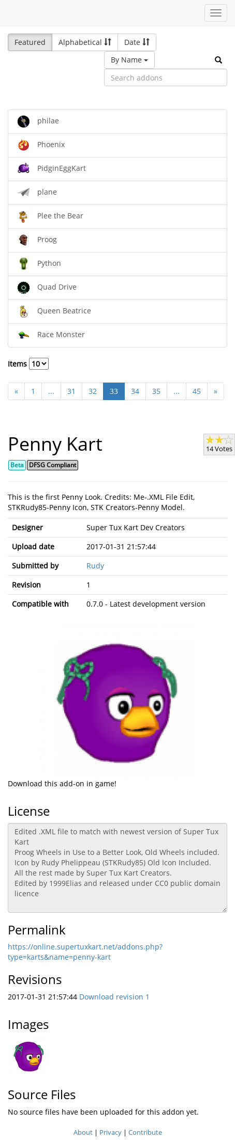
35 (156, 391)
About (83, 1132)
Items (28, 364)
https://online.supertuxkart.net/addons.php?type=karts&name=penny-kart (85, 952)
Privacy (110, 1132)
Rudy (95, 565)
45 (197, 391)
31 (71, 391)
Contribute (145, 1132)
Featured (30, 42)
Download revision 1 (114, 997)
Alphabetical (84, 42)
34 (135, 391)
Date (137, 42)
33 (114, 391)
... (51, 391)
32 (93, 391)
